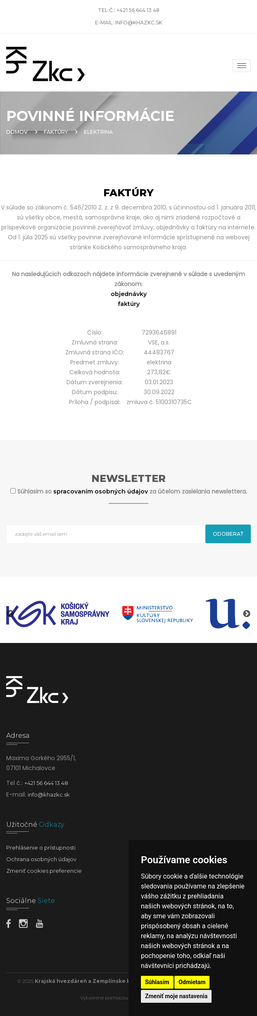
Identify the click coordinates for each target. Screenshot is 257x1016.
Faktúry (56, 132)
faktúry (129, 304)
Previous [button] (10, 614)
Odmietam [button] (191, 982)
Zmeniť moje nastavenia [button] (176, 996)
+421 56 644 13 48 (138, 10)
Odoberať (228, 534)
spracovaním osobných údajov (101, 491)
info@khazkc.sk (138, 22)
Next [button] (247, 614)
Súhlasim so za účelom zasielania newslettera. (132, 491)
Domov (17, 132)
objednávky (129, 294)
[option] (57, 614)
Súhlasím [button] (157, 982)
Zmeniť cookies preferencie (44, 870)
